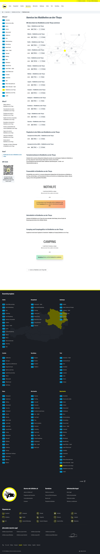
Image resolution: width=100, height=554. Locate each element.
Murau (5, 338)
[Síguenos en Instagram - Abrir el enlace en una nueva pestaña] (27, 513)
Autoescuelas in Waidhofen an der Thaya (8, 140)
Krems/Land (6, 47)
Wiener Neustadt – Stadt (9, 87)
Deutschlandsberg (7, 307)
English (34, 545)
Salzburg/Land (64, 313)
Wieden (5, 463)
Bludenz (34, 361)
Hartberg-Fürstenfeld (8, 319)
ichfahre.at (7, 551)
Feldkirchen (6, 358)
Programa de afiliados (50, 501)
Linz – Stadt (35, 414)
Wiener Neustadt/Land (8, 84)
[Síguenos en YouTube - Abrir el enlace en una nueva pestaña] (61, 513)
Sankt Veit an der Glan (8, 373)
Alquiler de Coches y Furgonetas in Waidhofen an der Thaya (10, 118)
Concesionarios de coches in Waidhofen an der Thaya (8, 109)
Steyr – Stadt (35, 435)
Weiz (5, 347)
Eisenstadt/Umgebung (37, 307)
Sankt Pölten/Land (7, 72)
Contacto (26, 501)
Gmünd (5, 29)
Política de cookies (71, 498)
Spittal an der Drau (8, 370)
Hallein (63, 304)
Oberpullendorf (36, 322)
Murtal (5, 335)
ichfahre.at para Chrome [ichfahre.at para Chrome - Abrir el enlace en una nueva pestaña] (7, 531)
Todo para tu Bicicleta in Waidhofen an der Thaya (8, 136)
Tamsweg (63, 316)
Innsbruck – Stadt (65, 358)
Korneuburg (6, 44)
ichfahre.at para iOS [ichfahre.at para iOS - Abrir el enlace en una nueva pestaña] (35, 535)
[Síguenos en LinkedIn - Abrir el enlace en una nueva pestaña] (79, 517)
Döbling (5, 402)
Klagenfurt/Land (7, 367)
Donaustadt (6, 405)
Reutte (63, 379)
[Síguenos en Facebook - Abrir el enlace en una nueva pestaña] (10, 513)
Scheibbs (6, 75)
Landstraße (6, 426)
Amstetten (6, 20)
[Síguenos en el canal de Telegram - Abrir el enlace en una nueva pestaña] (44, 521)
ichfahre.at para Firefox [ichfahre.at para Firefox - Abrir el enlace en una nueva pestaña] (22, 531)
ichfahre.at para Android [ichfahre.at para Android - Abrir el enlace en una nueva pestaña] (22, 535)
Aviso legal (69, 492)
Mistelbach (6, 62)
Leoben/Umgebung (8, 332)
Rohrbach (34, 426)
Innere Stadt (6, 420)
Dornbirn (34, 364)
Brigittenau (6, 399)
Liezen (5, 329)
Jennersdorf (35, 313)
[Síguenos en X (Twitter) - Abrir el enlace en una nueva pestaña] (10, 517)
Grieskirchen (35, 408)
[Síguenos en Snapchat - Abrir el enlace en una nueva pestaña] (44, 517)
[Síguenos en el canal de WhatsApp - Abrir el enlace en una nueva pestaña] (27, 521)
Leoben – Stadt (7, 326)
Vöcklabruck (35, 441)
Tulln (5, 81)
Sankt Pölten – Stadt (8, 68)
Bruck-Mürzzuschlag (8, 304)
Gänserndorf (6, 32)
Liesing (5, 432)
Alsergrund (6, 396)
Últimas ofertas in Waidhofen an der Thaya (8, 105)
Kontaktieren (42, 204)
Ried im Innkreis (36, 423)
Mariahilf (6, 438)
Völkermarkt (6, 379)
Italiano (29, 545)
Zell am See (64, 319)
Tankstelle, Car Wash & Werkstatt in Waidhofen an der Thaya (10, 145)
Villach (5, 376)
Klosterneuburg (7, 41)
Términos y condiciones (72, 501)
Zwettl (5, 96)
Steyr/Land (35, 432)
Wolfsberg (6, 385)
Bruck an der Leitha (8, 23)
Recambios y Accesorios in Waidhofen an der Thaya (8, 123)
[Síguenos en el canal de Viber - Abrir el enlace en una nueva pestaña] (61, 521)
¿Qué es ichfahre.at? (28, 492)
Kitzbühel (63, 367)
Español (20, 545)
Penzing (5, 450)
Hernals (5, 414)
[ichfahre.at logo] (4, 6)
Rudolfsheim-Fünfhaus (9, 453)
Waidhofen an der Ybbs (8, 93)
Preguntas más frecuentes (29, 495)
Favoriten (6, 408)
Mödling (5, 56)
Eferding (34, 399)
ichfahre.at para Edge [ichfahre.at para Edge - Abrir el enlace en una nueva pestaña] (35, 531)
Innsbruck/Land (65, 361)
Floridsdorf (6, 411)
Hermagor (6, 361)
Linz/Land (35, 417)
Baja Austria (7, 12)
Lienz (62, 376)
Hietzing (5, 417)
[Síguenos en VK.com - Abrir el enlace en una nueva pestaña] (10, 521)
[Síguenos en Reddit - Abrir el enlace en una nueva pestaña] (27, 517)
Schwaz (63, 382)
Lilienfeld (5, 53)
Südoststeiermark (7, 341)
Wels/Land (35, 447)
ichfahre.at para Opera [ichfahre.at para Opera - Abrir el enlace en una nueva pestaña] (50, 531)
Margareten (6, 435)
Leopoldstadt (6, 429)
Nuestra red (47, 498)
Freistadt (34, 402)
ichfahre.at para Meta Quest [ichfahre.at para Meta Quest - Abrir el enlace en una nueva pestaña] (51, 535)
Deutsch (38, 545)
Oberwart (34, 326)
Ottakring (6, 447)
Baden (5, 26)
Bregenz (34, 358)
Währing (5, 460)
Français (16, 545)
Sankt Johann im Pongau (67, 307)
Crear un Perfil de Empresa (51, 495)
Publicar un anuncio (49, 492)
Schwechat (6, 78)
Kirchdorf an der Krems (37, 411)
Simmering (6, 456)
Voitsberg (6, 344)
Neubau (5, 444)
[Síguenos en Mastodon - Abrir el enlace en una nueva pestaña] (79, 521)
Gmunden (34, 405)
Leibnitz (5, 322)
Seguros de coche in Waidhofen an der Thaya (8, 132)
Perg (33, 420)
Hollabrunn (6, 35)
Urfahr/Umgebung (36, 438)
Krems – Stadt (6, 50)
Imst (62, 364)
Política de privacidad (71, 495)
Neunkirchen (6, 66)
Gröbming (6, 313)
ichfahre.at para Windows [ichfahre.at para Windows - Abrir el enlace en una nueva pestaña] (7, 535)
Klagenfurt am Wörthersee (9, 364)
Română (25, 545)
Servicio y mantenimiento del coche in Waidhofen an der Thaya (10, 127)
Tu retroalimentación (28, 498)
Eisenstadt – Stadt (36, 304)
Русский (7, 545)
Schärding (35, 429)
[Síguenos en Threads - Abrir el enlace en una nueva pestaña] (44, 513)
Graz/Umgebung (7, 316)
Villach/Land (6, 382)
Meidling (5, 441)
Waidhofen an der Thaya (16, 12)
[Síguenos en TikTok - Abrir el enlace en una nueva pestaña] (79, 513)
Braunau (34, 396)
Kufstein (63, 370)
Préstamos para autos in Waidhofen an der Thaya (8, 114)
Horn (5, 38)
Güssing (34, 310)
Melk (5, 59)
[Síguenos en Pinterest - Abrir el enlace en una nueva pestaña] (61, 517)
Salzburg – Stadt (65, 310)
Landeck (63, 373)
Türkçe (11, 545)
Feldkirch (34, 367)
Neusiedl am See (36, 319)
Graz (5, 310)
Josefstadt (6, 423)
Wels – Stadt (35, 444)
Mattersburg (35, 316)
